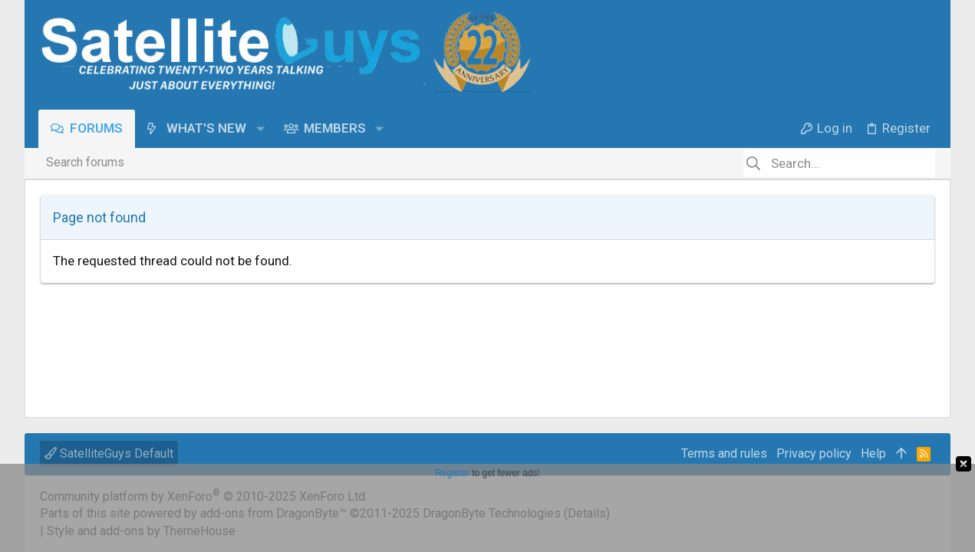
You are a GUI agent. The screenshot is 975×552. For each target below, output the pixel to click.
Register (452, 473)
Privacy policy (813, 453)
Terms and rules (724, 453)
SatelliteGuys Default (108, 453)
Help (873, 453)
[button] (261, 128)
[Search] (839, 163)
